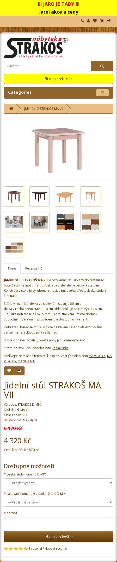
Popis (12, 268)
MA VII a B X (97, 356)
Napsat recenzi (56, 548)
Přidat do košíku (58, 536)
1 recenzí (35, 548)
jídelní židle (60, 348)
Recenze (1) (33, 268)
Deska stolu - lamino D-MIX (26, 474)
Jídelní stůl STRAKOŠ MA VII (43, 108)
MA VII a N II (26, 361)
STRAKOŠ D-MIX (29, 404)
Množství (10, 513)
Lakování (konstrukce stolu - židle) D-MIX (36, 493)
